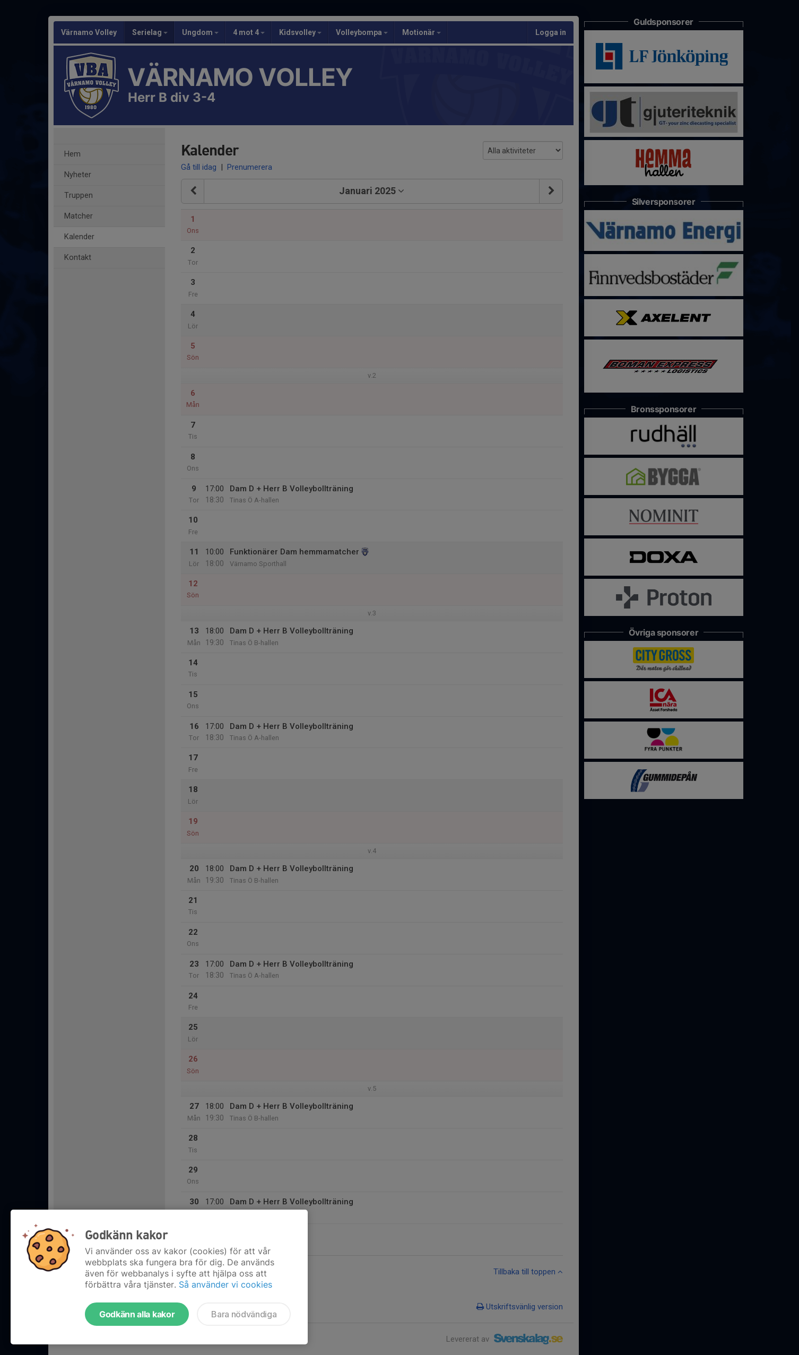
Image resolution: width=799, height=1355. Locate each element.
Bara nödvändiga (243, 1314)
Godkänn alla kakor (137, 1314)
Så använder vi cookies (225, 1284)
